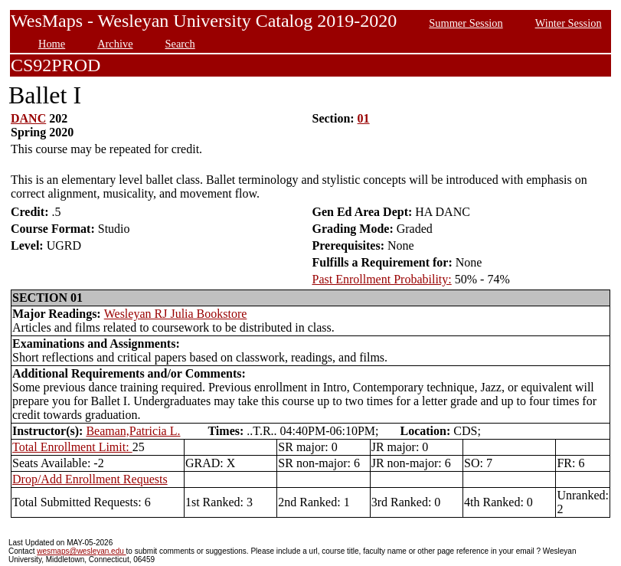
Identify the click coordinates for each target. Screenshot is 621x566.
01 (364, 118)
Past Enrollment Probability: (382, 279)
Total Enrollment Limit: (72, 446)
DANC (28, 118)
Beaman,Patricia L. (133, 430)
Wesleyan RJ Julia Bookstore (175, 313)
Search (180, 44)
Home (51, 44)
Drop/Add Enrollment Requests (90, 479)
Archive (114, 44)
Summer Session (465, 23)
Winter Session (568, 23)
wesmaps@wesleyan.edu (81, 551)
